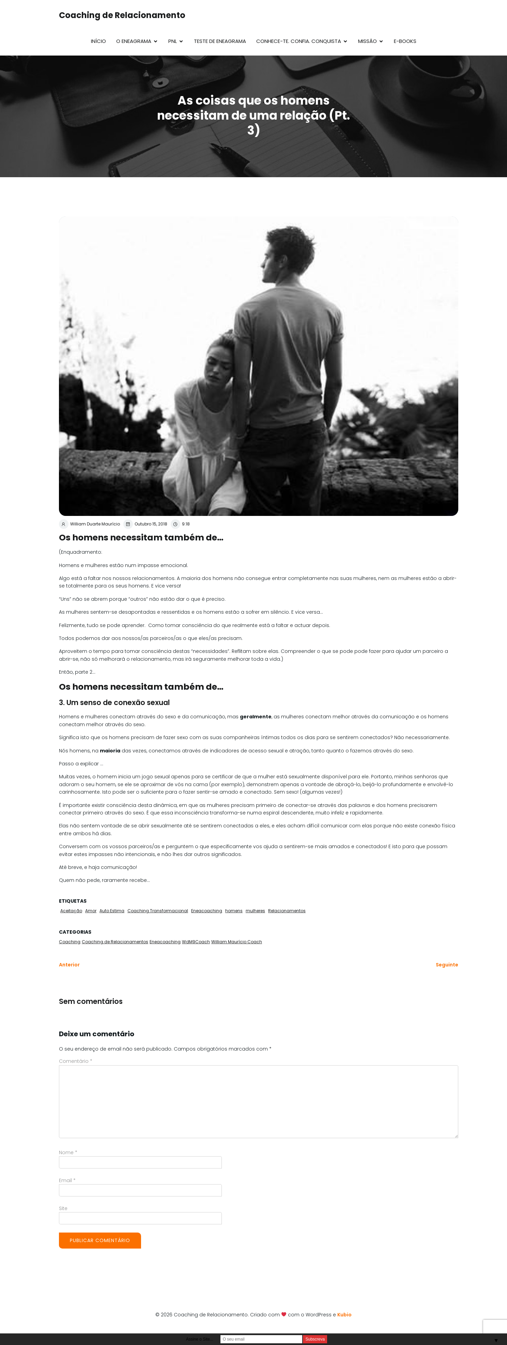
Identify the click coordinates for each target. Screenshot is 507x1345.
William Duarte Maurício (89, 524)
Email (67, 1180)
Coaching (69, 942)
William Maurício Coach (236, 942)
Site (63, 1208)
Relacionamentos (287, 911)
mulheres (255, 911)
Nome (68, 1152)
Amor (90, 911)
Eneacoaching (206, 911)
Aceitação (71, 911)
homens (234, 911)
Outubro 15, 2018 (145, 524)
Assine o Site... (199, 1339)
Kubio (344, 1314)
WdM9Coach (196, 942)
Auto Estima (111, 911)
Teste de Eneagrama (220, 41)
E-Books (405, 41)
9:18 (180, 524)
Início (98, 41)
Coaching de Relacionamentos (115, 942)
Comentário (75, 1061)
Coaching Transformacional (157, 911)
